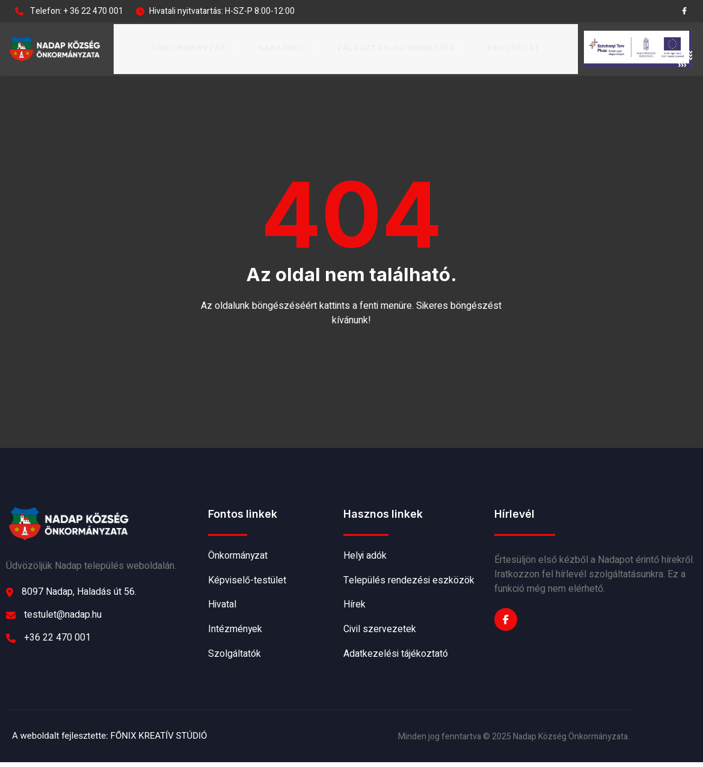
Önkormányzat (194, 47)
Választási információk (401, 47)
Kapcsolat (513, 47)
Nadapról (286, 47)
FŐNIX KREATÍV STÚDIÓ (159, 740)
